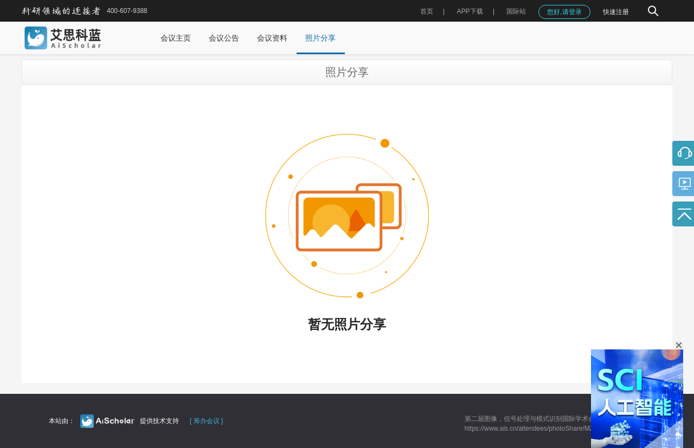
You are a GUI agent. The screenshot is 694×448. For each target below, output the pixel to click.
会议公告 (224, 38)
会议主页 (175, 38)
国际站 (516, 11)
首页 (426, 11)
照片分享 (320, 38)
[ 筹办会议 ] (206, 421)
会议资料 (272, 38)
